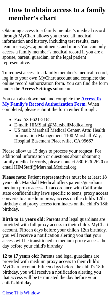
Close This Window (21, 292)
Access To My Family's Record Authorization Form (51, 101)
